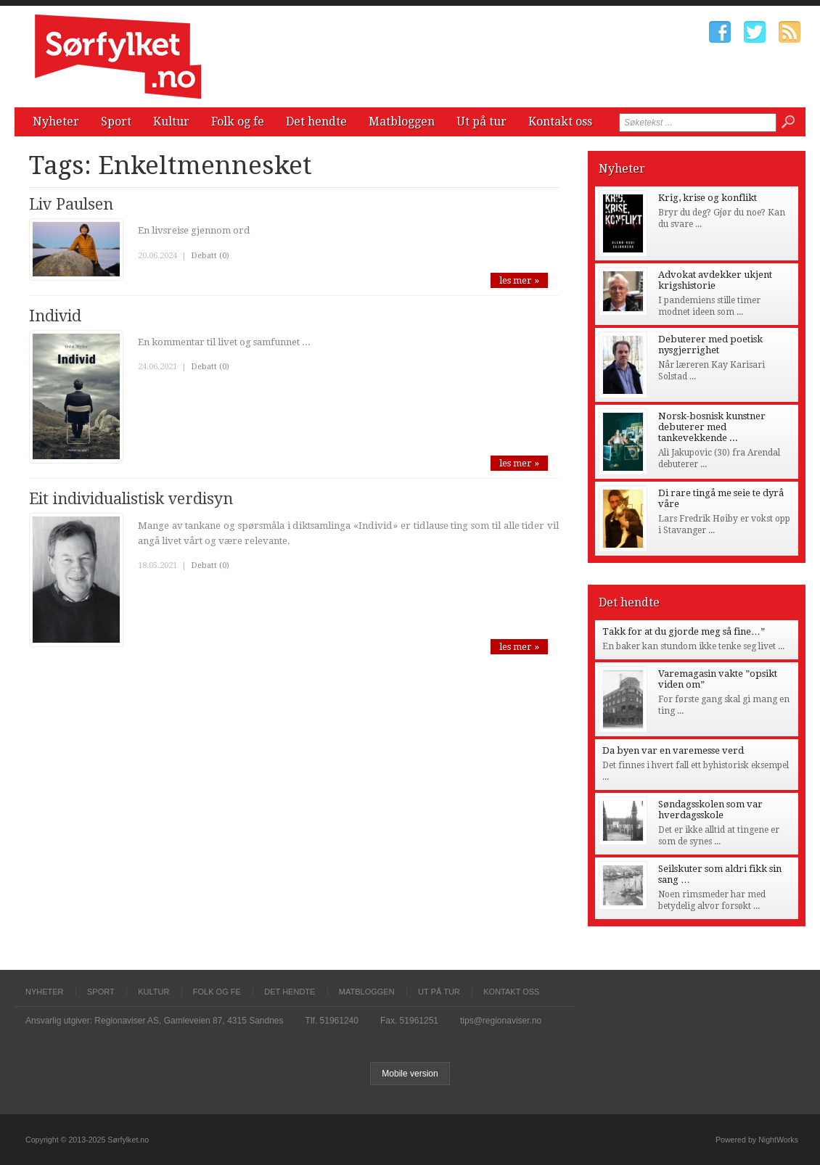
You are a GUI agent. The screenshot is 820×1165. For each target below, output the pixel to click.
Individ (55, 316)
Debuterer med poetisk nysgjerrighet (710, 344)
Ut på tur (481, 121)
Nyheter (56, 121)
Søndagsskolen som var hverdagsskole (710, 809)
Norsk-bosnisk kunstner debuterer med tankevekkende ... (712, 427)
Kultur (171, 121)
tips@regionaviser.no (500, 1021)
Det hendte (316, 121)
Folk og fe (237, 121)
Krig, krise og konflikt (707, 197)
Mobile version (410, 1074)
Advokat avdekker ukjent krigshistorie (715, 280)
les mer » (519, 280)
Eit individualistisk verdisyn (131, 499)
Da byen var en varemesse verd (673, 750)
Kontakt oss (560, 121)
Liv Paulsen (71, 204)
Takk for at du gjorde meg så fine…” (683, 631)
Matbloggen (402, 121)
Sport (116, 121)
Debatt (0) (210, 255)
